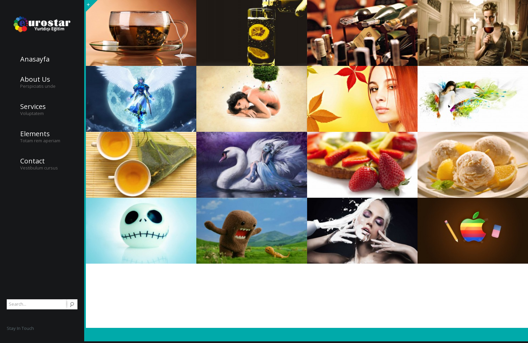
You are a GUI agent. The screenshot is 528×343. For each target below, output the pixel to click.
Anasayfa (35, 59)
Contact (32, 161)
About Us (35, 79)
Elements (35, 133)
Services (33, 106)
